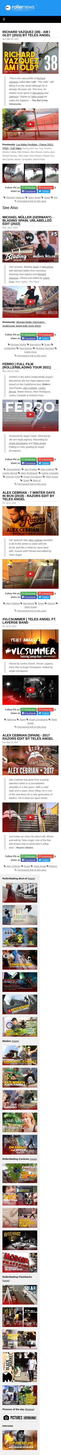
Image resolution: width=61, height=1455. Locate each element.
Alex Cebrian (30, 388)
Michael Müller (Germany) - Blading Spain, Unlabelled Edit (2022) (27, 220)
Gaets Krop (30, 351)
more (31, 878)
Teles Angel (37, 96)
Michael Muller (18, 344)
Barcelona (38, 93)
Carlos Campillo (50, 473)
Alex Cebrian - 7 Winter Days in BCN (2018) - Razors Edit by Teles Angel (28, 496)
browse (30, 1409)
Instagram (46, 187)
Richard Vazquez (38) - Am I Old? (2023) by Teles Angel (26, 33)
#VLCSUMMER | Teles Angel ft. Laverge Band (29, 620)
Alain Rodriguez (29, 473)
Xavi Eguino (25, 348)
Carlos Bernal (9, 473)
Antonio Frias (13, 476)
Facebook (30, 191)
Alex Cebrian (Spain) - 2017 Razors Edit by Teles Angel (27, 736)
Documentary (13, 469)
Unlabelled (10, 348)
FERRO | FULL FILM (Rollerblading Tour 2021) (26, 365)
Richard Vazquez (15, 197)
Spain (47, 197)
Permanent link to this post (31, 201)
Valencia (13, 96)
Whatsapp (29, 187)
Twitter (45, 191)
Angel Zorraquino (18, 443)
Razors (51, 603)
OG (55, 197)
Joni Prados (30, 469)
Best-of (37, 480)
